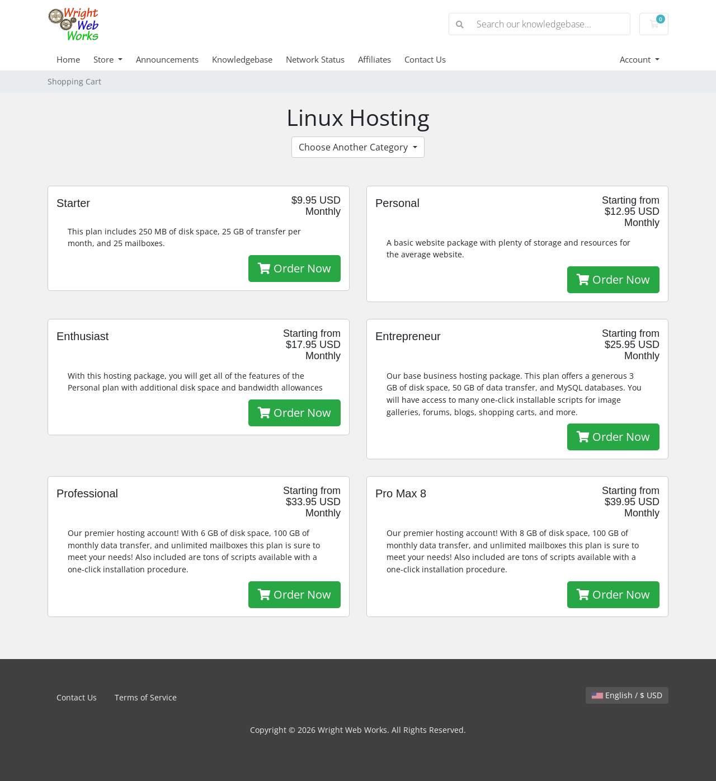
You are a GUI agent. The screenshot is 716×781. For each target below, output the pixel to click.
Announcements (167, 59)
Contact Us (425, 59)
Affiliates (374, 59)
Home (68, 59)
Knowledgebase (242, 59)
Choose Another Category (354, 147)
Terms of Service (146, 697)
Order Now (294, 268)
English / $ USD (627, 695)
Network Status (315, 59)
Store (104, 59)
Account (636, 59)
